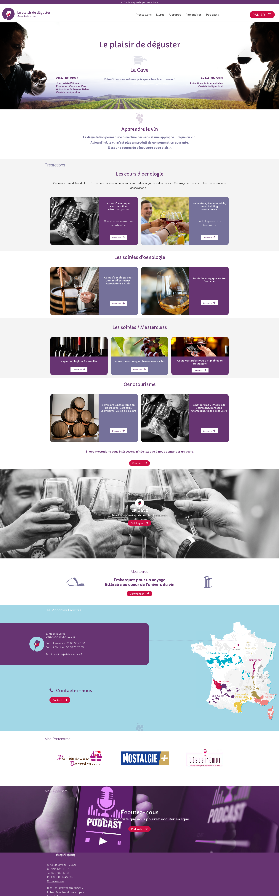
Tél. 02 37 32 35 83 (57, 873)
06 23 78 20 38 (75, 647)
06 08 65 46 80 (76, 643)
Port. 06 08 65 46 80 (59, 877)
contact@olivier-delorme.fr (68, 654)
